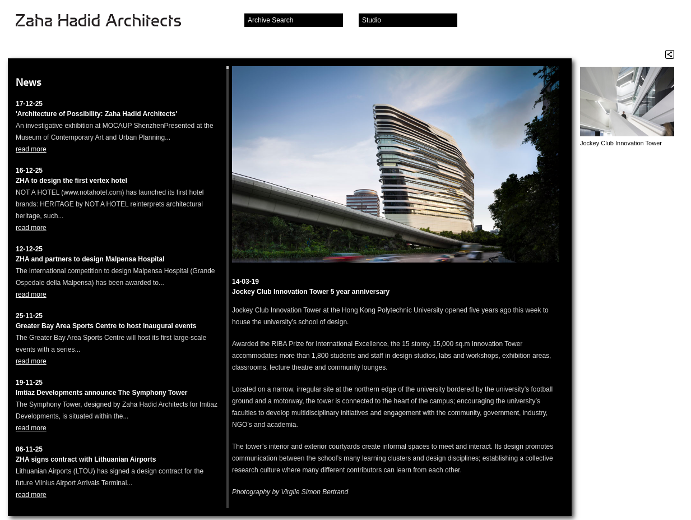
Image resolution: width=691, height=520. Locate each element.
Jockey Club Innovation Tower (621, 143)
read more (31, 149)
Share (669, 54)
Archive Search (270, 20)
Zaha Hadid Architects (107, 21)
